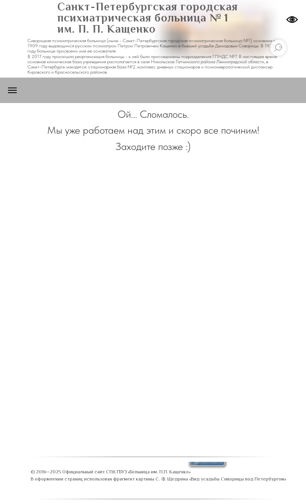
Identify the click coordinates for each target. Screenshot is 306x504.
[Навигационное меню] (12, 90)
